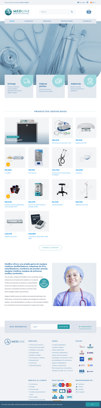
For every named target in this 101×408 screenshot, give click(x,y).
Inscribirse (63, 326)
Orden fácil (32, 363)
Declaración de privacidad (37, 399)
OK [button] (93, 404)
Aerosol (70, 370)
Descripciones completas (37, 357)
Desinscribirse (85, 327)
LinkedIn (80, 389)
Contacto (87, 21)
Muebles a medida (35, 355)
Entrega (31, 386)
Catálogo (29, 21)
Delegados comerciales (36, 350)
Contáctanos (13, 63)
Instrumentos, (67, 368)
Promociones (67, 21)
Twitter (79, 386)
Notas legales (33, 397)
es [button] (92, 2)
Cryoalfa (54, 345)
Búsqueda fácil (33, 360)
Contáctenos (33, 384)
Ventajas (47, 21)
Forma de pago (33, 389)
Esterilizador (55, 357)
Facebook (80, 384)
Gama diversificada (35, 365)
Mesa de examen (62, 355)
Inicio (12, 21)
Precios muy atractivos (36, 345)
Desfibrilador (61, 345)
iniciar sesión (24, 2)
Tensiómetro (64, 357)
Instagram (80, 392)
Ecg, (61, 368)
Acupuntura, (62, 365)
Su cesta (81, 2)
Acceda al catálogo (51, 247)
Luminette (55, 347)
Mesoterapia (56, 368)
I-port (65, 370)
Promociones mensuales (36, 347)
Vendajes (55, 370)
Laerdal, (60, 370)
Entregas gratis (34, 352)
